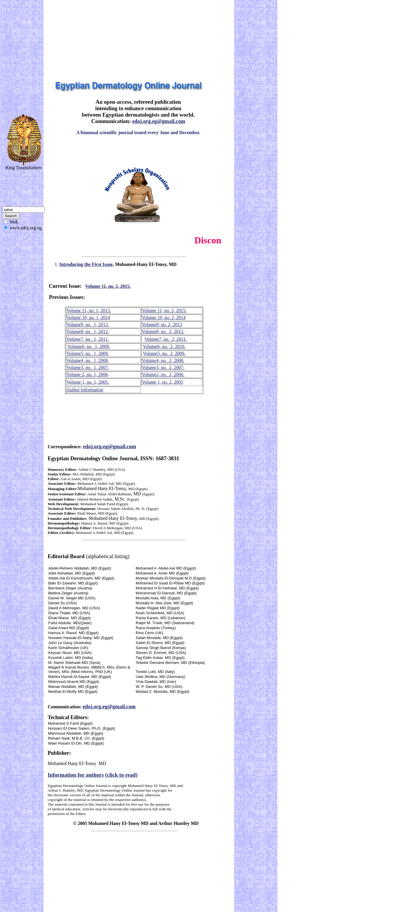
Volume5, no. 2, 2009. (164, 353)
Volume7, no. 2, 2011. (165, 339)
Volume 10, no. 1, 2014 (88, 317)
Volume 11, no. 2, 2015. (108, 286)
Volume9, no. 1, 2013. (87, 324)
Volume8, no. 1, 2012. (87, 331)
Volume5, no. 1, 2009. (87, 353)
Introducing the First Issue (86, 264)
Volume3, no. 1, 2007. (87, 367)
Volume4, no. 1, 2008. (87, 360)
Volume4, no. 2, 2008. (163, 360)
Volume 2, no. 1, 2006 (87, 374)
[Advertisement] (86, 40)
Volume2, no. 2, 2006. (163, 374)
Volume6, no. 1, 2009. (89, 346)
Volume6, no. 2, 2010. (164, 346)
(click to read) (121, 775)
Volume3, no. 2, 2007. (163, 367)
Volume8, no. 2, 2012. (163, 331)
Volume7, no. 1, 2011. (87, 339)
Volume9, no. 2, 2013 (162, 324)
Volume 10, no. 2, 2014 (163, 317)
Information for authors (76, 775)
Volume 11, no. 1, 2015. (88, 310)
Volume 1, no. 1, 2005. (87, 382)
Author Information (84, 389)
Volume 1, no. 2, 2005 (162, 382)
